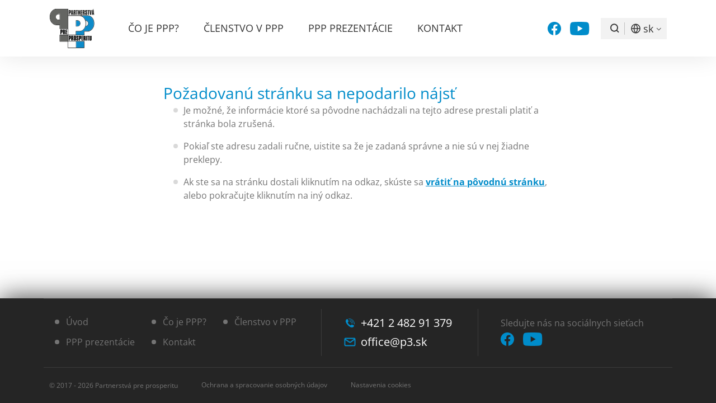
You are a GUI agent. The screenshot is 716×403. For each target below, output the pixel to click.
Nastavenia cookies (381, 385)
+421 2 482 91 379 (406, 322)
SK (648, 28)
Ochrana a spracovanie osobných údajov (264, 385)
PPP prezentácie (350, 28)
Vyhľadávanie (615, 29)
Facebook (554, 28)
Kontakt (440, 28)
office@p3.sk (394, 341)
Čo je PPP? (153, 28)
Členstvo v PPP (244, 28)
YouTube (580, 28)
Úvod (77, 322)
